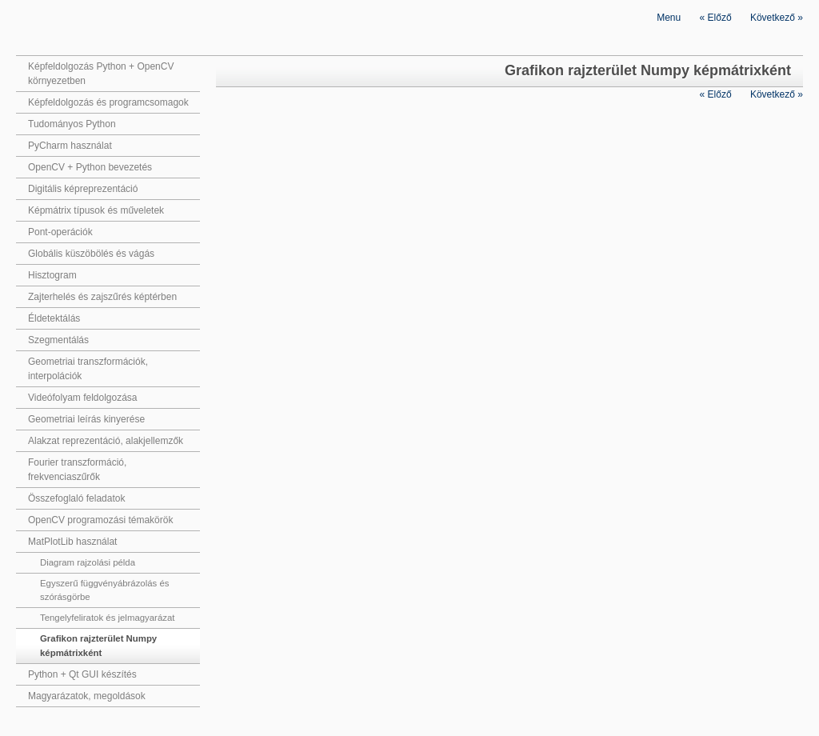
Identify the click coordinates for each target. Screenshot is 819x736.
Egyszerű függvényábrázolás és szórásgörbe (104, 590)
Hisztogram (52, 275)
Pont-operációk (60, 232)
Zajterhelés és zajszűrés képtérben (102, 296)
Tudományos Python (72, 124)
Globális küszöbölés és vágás (91, 253)
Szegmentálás (58, 340)
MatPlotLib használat (72, 541)
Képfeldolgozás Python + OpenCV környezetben (101, 73)
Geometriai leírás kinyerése (86, 419)
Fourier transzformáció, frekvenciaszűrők (77, 469)
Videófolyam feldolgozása (83, 397)
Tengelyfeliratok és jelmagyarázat (107, 617)
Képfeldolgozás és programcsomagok (108, 102)
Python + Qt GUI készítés (82, 674)
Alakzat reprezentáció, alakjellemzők (105, 440)
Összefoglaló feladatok (76, 498)
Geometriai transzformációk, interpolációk (88, 369)
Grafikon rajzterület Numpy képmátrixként (98, 645)
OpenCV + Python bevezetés (90, 167)
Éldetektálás (54, 318)
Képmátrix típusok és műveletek (96, 210)
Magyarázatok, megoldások (87, 696)
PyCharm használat (70, 145)
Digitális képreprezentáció (83, 188)
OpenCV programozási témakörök (100, 520)
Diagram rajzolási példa (87, 562)
